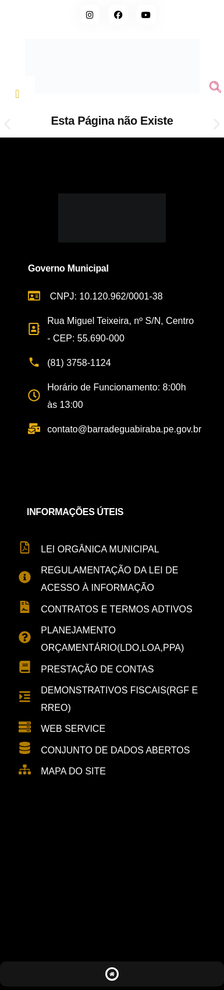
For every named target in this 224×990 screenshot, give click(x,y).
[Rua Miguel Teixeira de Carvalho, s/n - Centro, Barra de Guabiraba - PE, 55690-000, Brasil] (112, 882)
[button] (7, 124)
